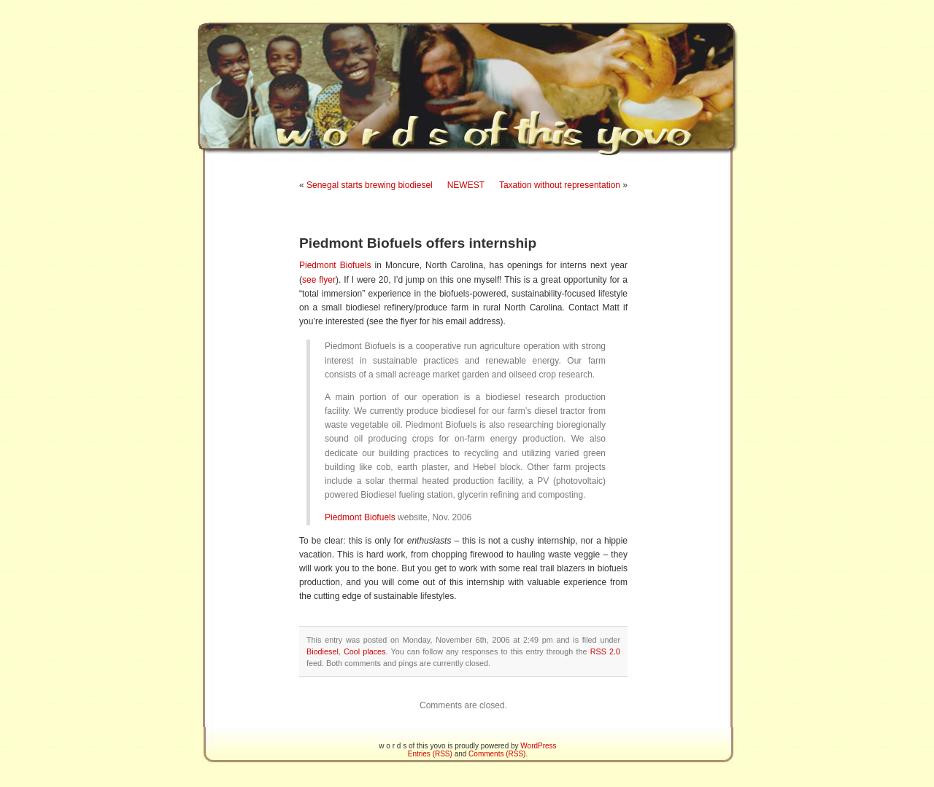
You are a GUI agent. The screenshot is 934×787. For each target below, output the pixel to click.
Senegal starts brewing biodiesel (369, 185)
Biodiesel (322, 651)
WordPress (538, 746)
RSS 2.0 (605, 651)
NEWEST (466, 185)
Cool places (365, 651)
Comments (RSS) (496, 754)
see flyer (319, 280)
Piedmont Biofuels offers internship (417, 243)
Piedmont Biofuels (335, 265)
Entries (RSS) (430, 754)
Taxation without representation (559, 185)
